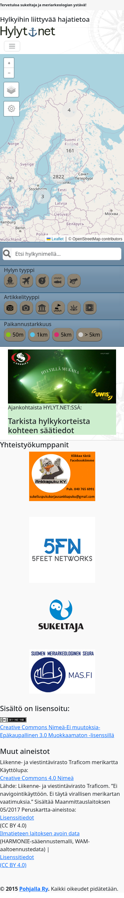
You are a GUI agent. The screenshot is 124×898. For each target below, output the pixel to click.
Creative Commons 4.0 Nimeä (37, 778)
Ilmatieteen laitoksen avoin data (40, 833)
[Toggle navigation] (12, 46)
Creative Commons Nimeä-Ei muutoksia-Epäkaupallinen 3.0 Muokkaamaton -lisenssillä (57, 728)
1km (42, 334)
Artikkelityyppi (21, 297)
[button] (69, 110)
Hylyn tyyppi (19, 270)
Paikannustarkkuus (28, 324)
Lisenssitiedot (17, 817)
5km (66, 334)
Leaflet (55, 239)
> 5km (92, 334)
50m (18, 334)
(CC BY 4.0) (13, 865)
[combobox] (62, 254)
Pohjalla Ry (33, 888)
